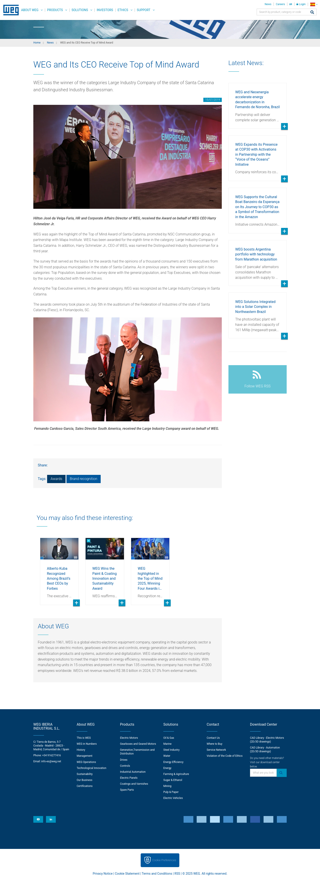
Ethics (123, 10)
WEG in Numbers (87, 743)
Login (301, 4)
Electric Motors (129, 737)
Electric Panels (129, 777)
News (268, 4)
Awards (56, 479)
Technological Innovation (91, 768)
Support (143, 10)
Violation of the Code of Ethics (225, 755)
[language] (314, 4)
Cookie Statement (127, 873)
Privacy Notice (102, 873)
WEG (9, 10)
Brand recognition (83, 479)
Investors (105, 10)
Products (55, 10)
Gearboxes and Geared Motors (138, 743)
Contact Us (213, 737)
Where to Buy (214, 743)
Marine (167, 743)
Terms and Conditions (157, 873)
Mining (167, 786)
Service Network (216, 749)
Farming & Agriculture (176, 774)
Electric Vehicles (173, 798)
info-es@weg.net (51, 761)
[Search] (312, 12)
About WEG (29, 10)
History (81, 749)
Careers (280, 4)
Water (166, 755)
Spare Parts (127, 789)
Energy (167, 768)
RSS (177, 873)
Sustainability (85, 774)
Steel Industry (171, 749)
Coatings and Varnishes (134, 783)
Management (84, 755)
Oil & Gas (168, 737)
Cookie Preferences (164, 860)
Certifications (84, 786)
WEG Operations (86, 762)
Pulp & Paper (170, 792)
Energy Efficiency (173, 762)
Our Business (84, 780)
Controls (125, 765)
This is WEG (84, 737)
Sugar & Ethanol (172, 780)
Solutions (80, 10)
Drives (123, 759)
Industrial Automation (133, 771)
